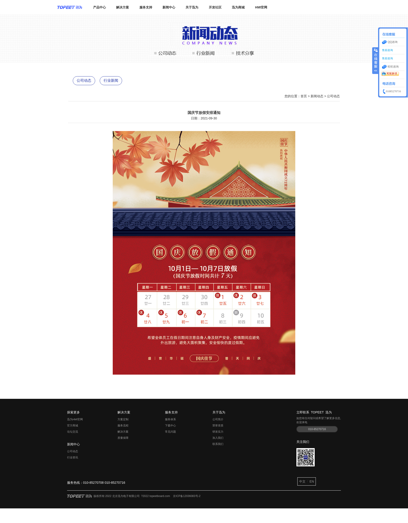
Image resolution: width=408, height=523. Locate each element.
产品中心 (99, 7)
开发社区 (215, 7)
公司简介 (217, 419)
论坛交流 (72, 431)
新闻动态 (317, 96)
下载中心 (170, 425)
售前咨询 (387, 50)
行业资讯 (72, 457)
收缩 (375, 58)
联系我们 (217, 444)
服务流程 (123, 425)
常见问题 (170, 431)
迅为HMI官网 (75, 419)
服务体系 (170, 419)
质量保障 (123, 437)
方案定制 (123, 419)
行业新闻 (111, 80)
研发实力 (217, 431)
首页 (304, 96)
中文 (302, 481)
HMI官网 (261, 7)
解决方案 (122, 7)
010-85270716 (317, 429)
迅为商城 (238, 7)
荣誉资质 (217, 425)
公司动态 (84, 80)
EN (312, 481)
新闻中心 (168, 7)
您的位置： (293, 96)
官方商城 (72, 425)
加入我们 (217, 437)
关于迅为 (192, 7)
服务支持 (145, 7)
